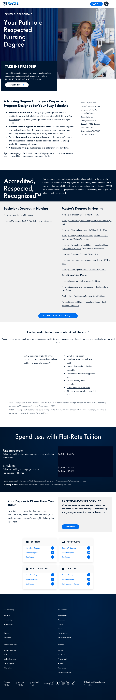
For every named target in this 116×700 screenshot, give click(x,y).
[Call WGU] (106, 4)
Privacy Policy (7, 683)
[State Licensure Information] (76, 584)
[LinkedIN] (52, 683)
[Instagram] (62, 683)
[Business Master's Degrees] (40, 552)
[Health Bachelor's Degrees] (40, 575)
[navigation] (112, 4)
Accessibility (8, 620)
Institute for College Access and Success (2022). (30, 413)
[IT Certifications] (76, 557)
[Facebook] (57, 683)
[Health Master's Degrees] (40, 579)
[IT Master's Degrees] (76, 552)
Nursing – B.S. (10, 214)
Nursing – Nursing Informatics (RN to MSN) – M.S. (84, 269)
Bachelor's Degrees (10, 655)
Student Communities (64, 672)
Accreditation (8, 624)
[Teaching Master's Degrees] (76, 579)
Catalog (60, 624)
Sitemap (46, 683)
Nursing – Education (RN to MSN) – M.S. (80, 254)
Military (60, 650)
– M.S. (95, 214)
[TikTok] (72, 683)
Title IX (60, 629)
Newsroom (7, 629)
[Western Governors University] (10, 4)
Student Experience (10, 659)
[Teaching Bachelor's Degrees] (76, 575)
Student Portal (62, 615)
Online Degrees (9, 663)
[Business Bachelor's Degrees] (40, 548)
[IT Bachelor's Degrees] (76, 548)
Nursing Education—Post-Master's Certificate (81, 281)
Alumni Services (63, 633)
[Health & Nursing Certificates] (40, 584)
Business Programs (10, 650)
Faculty (60, 663)
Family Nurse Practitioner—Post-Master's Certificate (84, 296)
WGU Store (7, 637)
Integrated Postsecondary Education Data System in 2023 (33, 406)
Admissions (61, 620)
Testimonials (62, 668)
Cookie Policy (21, 683)
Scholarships (8, 668)
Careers (6, 633)
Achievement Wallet (64, 637)
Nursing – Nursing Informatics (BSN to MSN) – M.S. (84, 229)
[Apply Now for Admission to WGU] (17, 84)
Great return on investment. (78, 387)
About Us (7, 615)
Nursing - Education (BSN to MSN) (77, 214)
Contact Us (35, 683)
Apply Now (96, 4)
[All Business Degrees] (40, 557)
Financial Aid (62, 659)
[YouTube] (67, 683)
